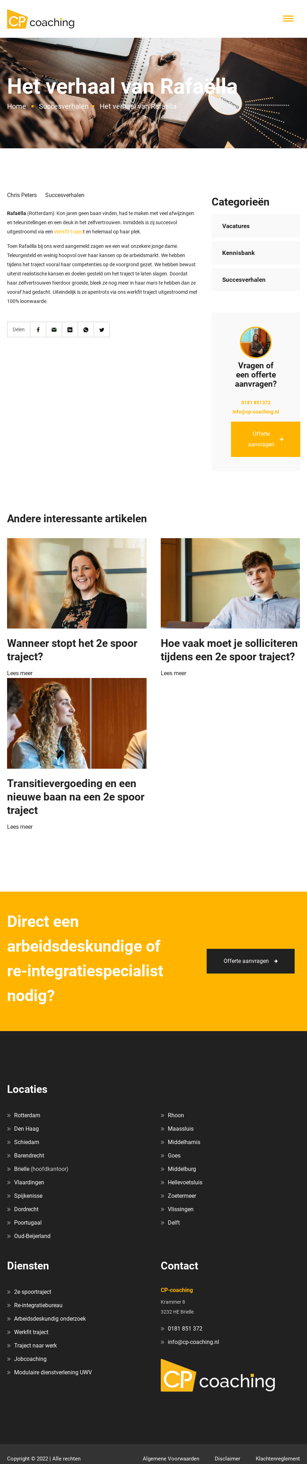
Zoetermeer (182, 1195)
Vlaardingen (29, 1182)
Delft (174, 1222)
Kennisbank (238, 252)
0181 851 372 (185, 1328)
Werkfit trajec (68, 231)
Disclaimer (227, 1459)
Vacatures (236, 226)
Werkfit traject (31, 1332)
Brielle (21, 1169)
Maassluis (181, 1128)
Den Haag (26, 1128)
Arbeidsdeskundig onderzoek (50, 1318)
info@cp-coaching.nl (255, 412)
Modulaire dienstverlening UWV (53, 1372)
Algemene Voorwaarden (171, 1459)
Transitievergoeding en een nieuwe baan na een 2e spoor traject (75, 796)
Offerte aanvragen (261, 439)
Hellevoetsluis (185, 1182)
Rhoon (176, 1115)
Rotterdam (27, 1115)
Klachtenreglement (278, 1459)
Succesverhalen (64, 106)
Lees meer (20, 673)
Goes (174, 1155)
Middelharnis (184, 1142)
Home (16, 106)
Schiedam (26, 1142)
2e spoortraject (32, 1292)
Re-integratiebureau (38, 1305)
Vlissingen (181, 1209)
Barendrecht (29, 1155)
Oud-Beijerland (32, 1236)
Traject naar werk (35, 1345)
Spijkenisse (28, 1195)
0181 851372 (256, 402)
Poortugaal (28, 1222)
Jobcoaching (30, 1359)
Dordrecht (26, 1209)
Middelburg (182, 1169)
